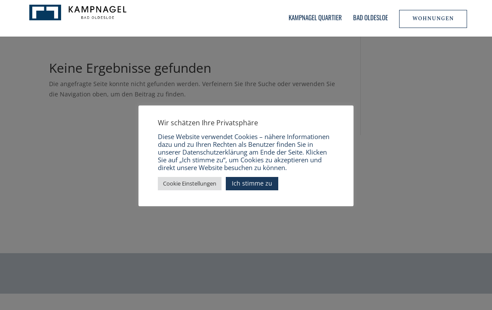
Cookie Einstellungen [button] (189, 183)
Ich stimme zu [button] (252, 183)
